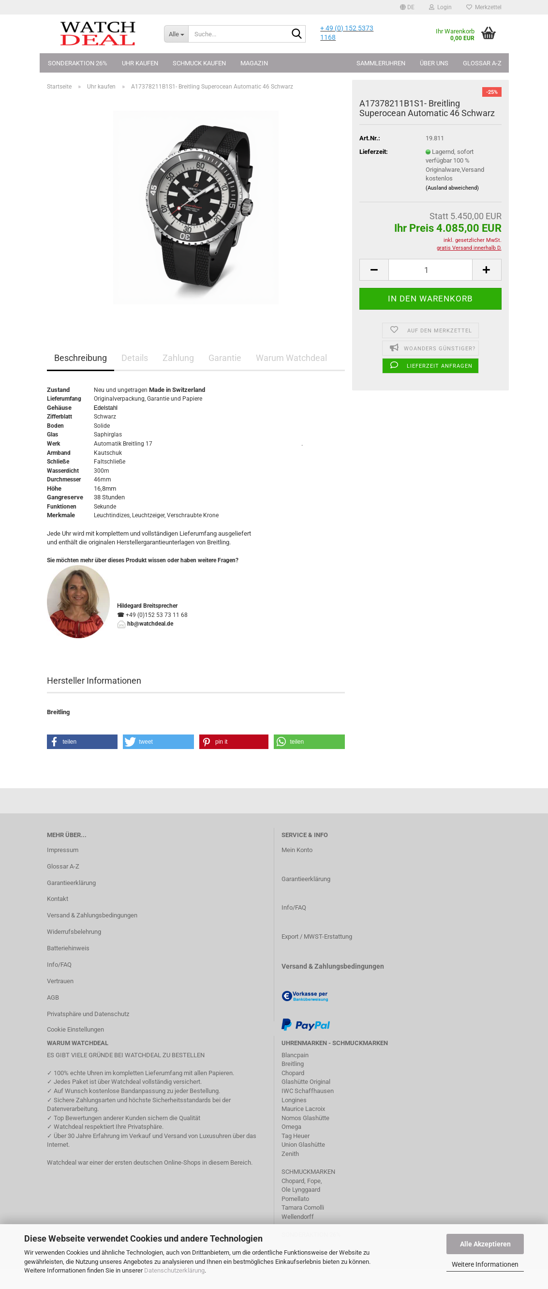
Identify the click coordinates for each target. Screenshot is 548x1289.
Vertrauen (60, 981)
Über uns (434, 63)
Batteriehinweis (68, 948)
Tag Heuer (295, 1135)
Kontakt (57, 898)
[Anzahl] (430, 270)
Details (134, 358)
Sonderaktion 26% (77, 63)
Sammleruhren (380, 63)
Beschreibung (80, 358)
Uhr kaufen (140, 63)
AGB (53, 997)
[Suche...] (176, 34)
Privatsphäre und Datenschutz (88, 1014)
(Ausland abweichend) (452, 188)
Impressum (62, 850)
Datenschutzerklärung (174, 1270)
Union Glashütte (303, 1144)
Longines (294, 1100)
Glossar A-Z (482, 63)
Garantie (224, 358)
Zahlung (178, 358)
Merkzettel (484, 7)
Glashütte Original (305, 1081)
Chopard (292, 1073)
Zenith (290, 1153)
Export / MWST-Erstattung (316, 936)
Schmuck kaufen (199, 63)
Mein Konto (296, 850)
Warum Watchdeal (291, 358)
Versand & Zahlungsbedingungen (92, 915)
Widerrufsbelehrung (74, 931)
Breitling (292, 1063)
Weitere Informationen (485, 1264)
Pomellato (295, 1198)
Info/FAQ (59, 964)
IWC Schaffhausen (307, 1090)
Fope (314, 1180)
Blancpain (295, 1055)
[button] (407, 7)
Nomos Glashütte (305, 1118)
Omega (291, 1126)
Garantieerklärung (71, 882)
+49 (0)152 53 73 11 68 (157, 615)
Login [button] (440, 7)
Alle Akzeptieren (485, 1244)
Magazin (254, 63)
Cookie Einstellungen (75, 1029)
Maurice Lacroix (303, 1108)
